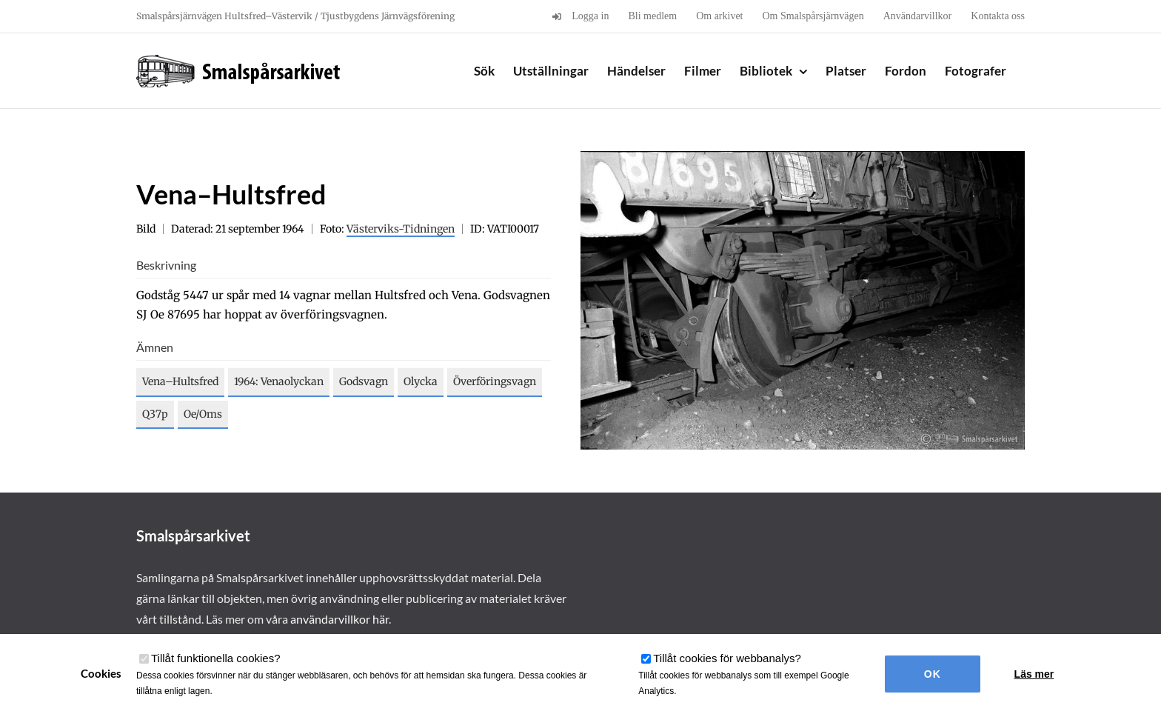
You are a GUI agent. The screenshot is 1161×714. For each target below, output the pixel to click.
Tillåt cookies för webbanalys (727, 658)
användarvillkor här (339, 619)
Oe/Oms (203, 414)
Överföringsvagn (494, 381)
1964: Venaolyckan (279, 381)
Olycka (421, 381)
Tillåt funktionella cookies (216, 658)
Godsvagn (363, 381)
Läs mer (1034, 674)
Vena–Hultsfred (180, 381)
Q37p (155, 414)
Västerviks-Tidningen (401, 229)
